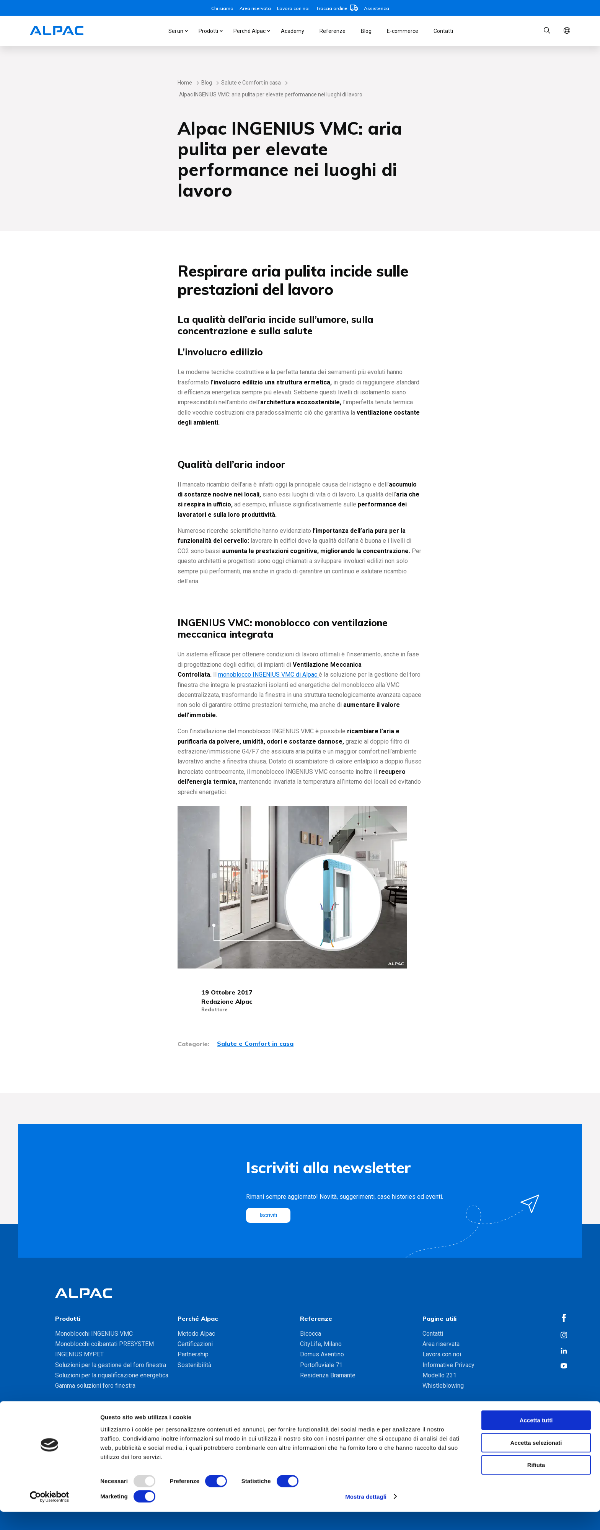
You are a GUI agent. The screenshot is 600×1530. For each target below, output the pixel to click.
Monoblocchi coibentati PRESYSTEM (104, 1344)
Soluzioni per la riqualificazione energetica (111, 1375)
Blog (366, 31)
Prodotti (208, 31)
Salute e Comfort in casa (251, 83)
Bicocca (310, 1333)
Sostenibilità (194, 1365)
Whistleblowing (443, 1385)
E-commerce (402, 31)
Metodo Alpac (196, 1333)
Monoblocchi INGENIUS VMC (94, 1333)
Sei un (175, 31)
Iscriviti (269, 1215)
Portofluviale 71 (321, 1365)
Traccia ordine (337, 8)
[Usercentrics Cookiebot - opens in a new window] (49, 1515)
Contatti (443, 31)
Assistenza (376, 8)
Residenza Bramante (327, 1375)
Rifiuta (536, 1483)
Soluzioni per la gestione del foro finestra (110, 1365)
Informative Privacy (448, 1365)
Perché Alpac (249, 31)
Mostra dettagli (365, 1515)
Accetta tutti (536, 1439)
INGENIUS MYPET (79, 1354)
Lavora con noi (293, 8)
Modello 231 (439, 1375)
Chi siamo (222, 8)
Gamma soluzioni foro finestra (95, 1385)
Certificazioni (195, 1344)
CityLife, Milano (321, 1344)
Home (185, 83)
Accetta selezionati (536, 1461)
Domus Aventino (322, 1354)
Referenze (333, 31)
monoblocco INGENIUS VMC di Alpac (268, 674)
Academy (292, 31)
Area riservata (255, 8)
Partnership (193, 1354)
